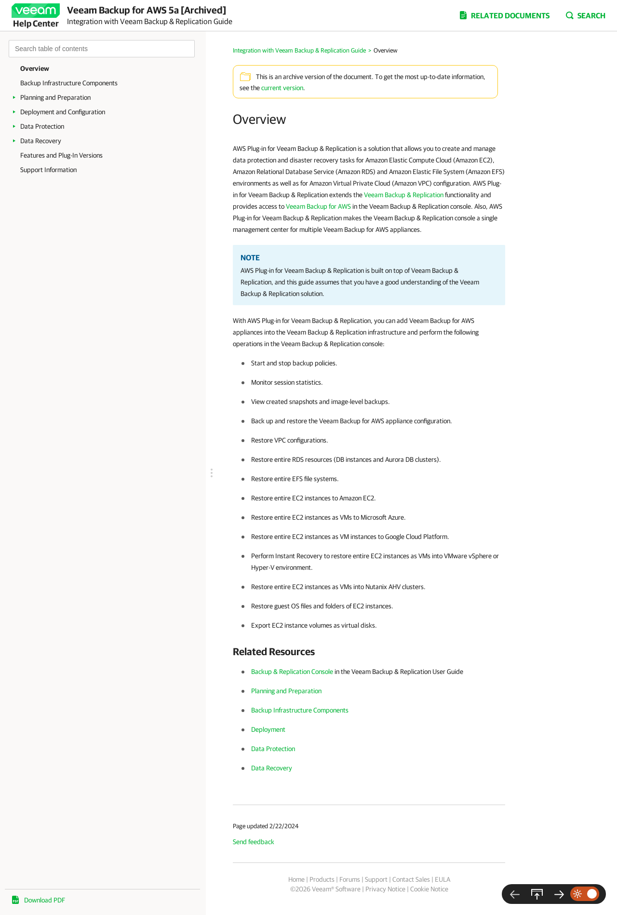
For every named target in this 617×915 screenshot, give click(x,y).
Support (376, 879)
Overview (34, 68)
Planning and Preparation (55, 97)
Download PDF (44, 900)
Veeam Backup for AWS (318, 206)
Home (296, 879)
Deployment (268, 729)
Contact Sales (411, 879)
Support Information (48, 170)
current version (282, 88)
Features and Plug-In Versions (61, 155)
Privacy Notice (385, 889)
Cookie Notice (429, 889)
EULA (442, 879)
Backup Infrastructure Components (69, 83)
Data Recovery (40, 141)
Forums (349, 879)
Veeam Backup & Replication (403, 195)
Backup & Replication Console (292, 671)
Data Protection (42, 126)
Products (322, 879)
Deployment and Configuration (62, 112)
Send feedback (253, 842)
